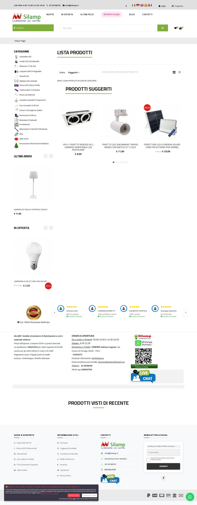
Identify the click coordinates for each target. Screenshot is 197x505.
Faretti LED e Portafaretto (29, 61)
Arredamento (24, 124)
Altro (21, 134)
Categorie (19, 28)
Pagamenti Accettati (66, 448)
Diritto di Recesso (66, 459)
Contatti (147, 14)
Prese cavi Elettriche (27, 94)
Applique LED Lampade (28, 81)
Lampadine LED (25, 56)
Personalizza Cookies (89, 495)
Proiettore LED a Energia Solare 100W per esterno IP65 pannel (162, 145)
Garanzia (62, 464)
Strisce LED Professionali (25, 448)
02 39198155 (108, 464)
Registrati (177, 6)
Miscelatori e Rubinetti (28, 120)
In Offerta (67, 14)
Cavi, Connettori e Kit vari (29, 105)
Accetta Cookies (74, 495)
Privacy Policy (64, 475)
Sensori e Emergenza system (30, 110)
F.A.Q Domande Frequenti (26, 464)
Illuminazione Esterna (27, 115)
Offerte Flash (111, 14)
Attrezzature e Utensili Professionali (33, 129)
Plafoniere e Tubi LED (27, 66)
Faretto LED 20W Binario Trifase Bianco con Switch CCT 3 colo (120, 145)
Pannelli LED (24, 76)
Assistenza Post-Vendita (114, 458)
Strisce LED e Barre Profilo (29, 85)
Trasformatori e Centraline (29, 90)
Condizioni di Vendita (67, 454)
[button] (113, 162)
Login (162, 6)
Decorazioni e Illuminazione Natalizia (33, 143)
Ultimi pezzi (23, 138)
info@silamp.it (109, 453)
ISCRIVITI (163, 466)
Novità (50, 14)
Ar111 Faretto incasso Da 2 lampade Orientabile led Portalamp (78, 147)
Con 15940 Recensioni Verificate (35, 322)
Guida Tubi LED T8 (22, 443)
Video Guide (20, 470)
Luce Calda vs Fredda (24, 459)
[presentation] (46, 156)
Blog (132, 14)
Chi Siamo (62, 443)
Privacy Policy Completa (50, 492)
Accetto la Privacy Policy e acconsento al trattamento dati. (163, 458)
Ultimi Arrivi (23, 156)
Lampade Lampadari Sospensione (32, 100)
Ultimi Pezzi (87, 14)
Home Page (20, 41)
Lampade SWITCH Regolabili (30, 71)
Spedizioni (63, 470)
